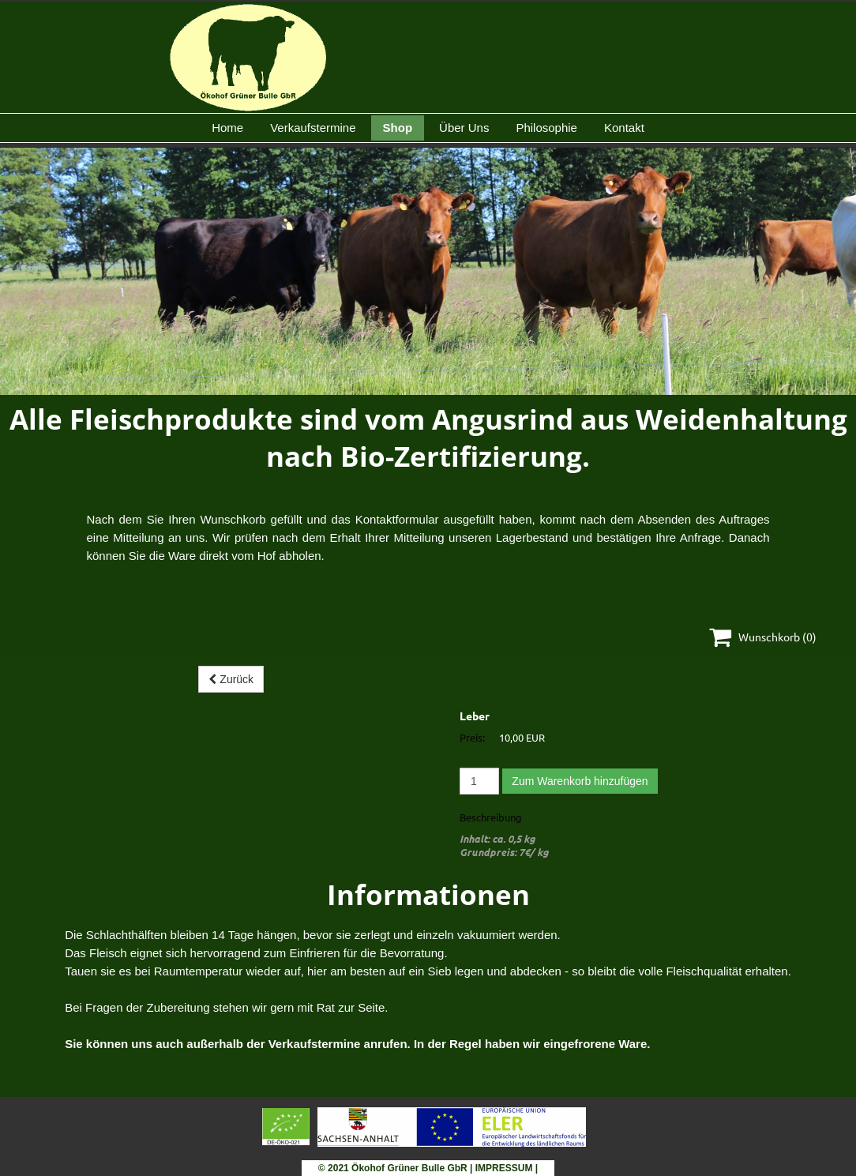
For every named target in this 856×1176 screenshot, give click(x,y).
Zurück (230, 679)
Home (227, 127)
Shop (398, 127)
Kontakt (624, 127)
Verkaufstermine (312, 127)
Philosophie (546, 127)
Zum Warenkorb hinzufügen (580, 781)
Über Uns (464, 127)
